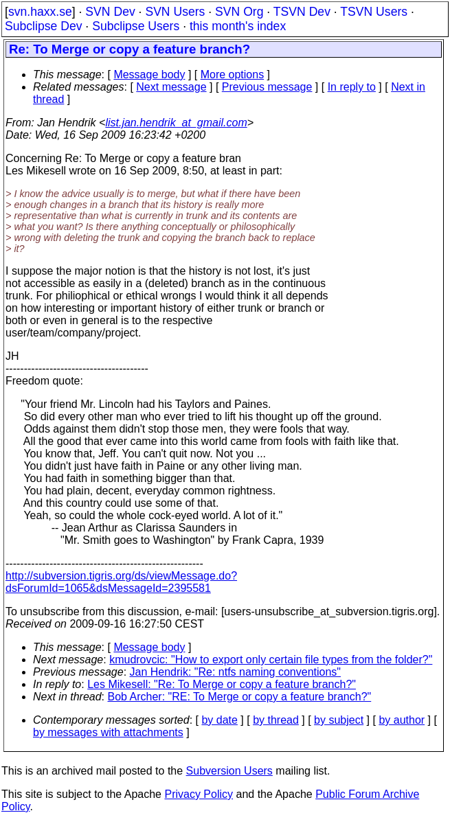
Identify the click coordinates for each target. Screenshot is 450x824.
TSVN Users (373, 12)
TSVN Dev (301, 12)
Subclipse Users (135, 26)
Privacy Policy (198, 794)
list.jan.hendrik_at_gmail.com (176, 122)
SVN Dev (110, 12)
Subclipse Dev (43, 26)
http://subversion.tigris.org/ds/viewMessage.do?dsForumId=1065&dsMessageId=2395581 (121, 582)
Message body (149, 74)
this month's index (238, 26)
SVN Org (239, 12)
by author (402, 720)
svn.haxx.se (40, 12)
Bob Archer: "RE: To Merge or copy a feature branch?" (240, 696)
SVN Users (175, 12)
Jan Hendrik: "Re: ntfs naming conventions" (235, 672)
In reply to (352, 87)
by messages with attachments (108, 732)
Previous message (267, 87)
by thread (276, 720)
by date (219, 720)
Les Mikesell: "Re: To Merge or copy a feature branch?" (221, 684)
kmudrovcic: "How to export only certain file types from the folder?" (270, 659)
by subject (338, 720)
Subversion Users (229, 771)
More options (233, 74)
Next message (171, 87)
